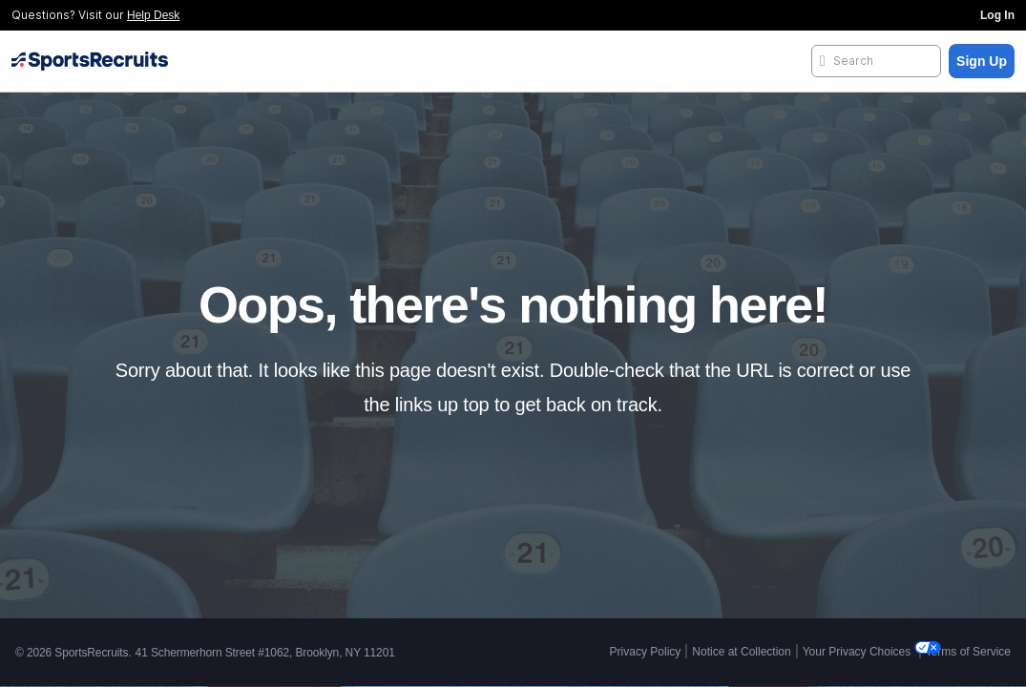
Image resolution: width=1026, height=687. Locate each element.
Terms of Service (968, 651)
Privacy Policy (645, 651)
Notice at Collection (741, 651)
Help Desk (153, 15)
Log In (997, 15)
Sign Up (981, 61)
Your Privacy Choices (858, 651)
